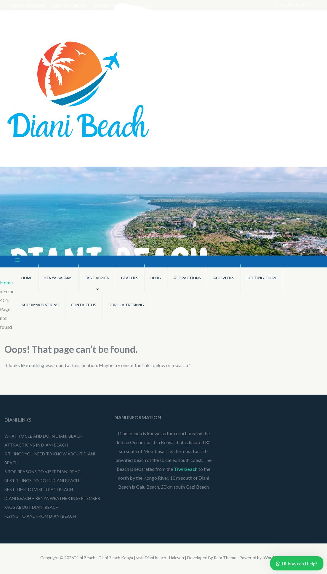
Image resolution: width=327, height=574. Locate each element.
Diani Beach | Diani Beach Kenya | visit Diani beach (120, 557)
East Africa (97, 278)
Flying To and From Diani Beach (40, 516)
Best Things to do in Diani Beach (41, 480)
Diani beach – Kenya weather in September (52, 498)
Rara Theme (225, 557)
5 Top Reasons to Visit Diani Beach (44, 471)
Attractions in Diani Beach (36, 444)
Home (26, 278)
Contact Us (83, 305)
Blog (155, 278)
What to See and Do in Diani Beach (43, 436)
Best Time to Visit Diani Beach (38, 489)
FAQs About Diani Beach (31, 507)
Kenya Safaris (58, 278)
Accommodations (40, 305)
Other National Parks (296, 4)
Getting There (261, 278)
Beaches (129, 278)
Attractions (187, 278)
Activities (223, 278)
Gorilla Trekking (126, 305)
